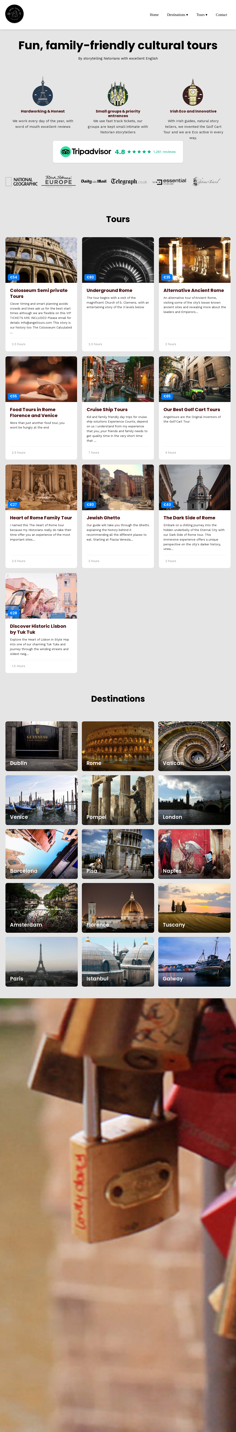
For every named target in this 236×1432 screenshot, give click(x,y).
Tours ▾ (201, 15)
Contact (221, 15)
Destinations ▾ (177, 15)
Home (154, 15)
